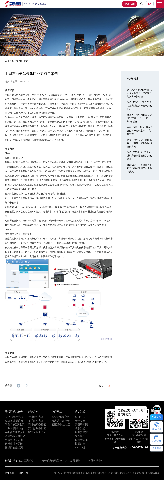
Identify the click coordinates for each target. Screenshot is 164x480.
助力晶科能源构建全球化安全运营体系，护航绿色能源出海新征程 (139, 93)
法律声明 (9, 473)
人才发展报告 (72, 460)
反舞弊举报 (81, 432)
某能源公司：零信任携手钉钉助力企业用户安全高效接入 (139, 168)
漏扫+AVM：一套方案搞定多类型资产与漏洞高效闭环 (139, 105)
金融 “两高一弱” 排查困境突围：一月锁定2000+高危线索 (139, 130)
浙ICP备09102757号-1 (118, 473)
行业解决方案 (36, 416)
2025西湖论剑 (26, 460)
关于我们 (80, 411)
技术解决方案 (36, 420)
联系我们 (80, 428)
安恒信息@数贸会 (52, 460)
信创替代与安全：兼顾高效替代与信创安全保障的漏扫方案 (139, 143)
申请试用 (129, 4)
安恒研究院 (81, 424)
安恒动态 (80, 420)
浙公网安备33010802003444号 (144, 473)
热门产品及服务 (14, 411)
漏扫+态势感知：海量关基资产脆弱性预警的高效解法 (139, 155)
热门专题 (57, 411)
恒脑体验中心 (96, 460)
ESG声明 (80, 447)
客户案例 (16, 61)
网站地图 (23, 473)
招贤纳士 (80, 443)
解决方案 (33, 411)
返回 (104, 386)
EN (150, 3)
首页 (7, 61)
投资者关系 (81, 439)
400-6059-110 (139, 447)
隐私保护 (80, 436)
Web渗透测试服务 (15, 432)
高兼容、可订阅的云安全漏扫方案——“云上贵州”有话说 (139, 118)
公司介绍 (80, 416)
